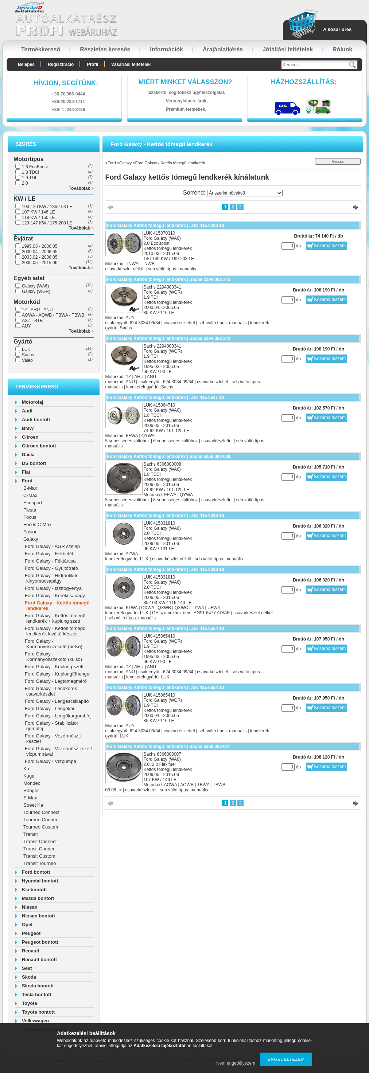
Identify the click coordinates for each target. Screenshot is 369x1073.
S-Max (30, 797)
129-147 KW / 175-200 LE (47, 223)
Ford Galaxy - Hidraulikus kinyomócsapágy (51, 578)
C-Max (30, 495)
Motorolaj (32, 402)
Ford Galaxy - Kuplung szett (54, 666)
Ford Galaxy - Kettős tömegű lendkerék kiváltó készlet (55, 631)
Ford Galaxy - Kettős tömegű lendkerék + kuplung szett (55, 618)
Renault (30, 950)
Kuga (28, 776)
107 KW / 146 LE (38, 212)
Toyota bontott (38, 1012)
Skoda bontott (38, 985)
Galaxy (30, 539)
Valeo (27, 360)
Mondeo (31, 783)
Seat (27, 968)
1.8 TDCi (30, 172)
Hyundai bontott (40, 881)
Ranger (31, 790)
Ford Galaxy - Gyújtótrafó (51, 568)
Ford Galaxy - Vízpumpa (50, 761)
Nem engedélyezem (235, 1063)
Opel (27, 924)
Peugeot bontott (40, 942)
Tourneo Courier (40, 819)
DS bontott (34, 463)
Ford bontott (36, 872)
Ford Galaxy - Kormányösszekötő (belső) (53, 643)
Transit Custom (39, 856)
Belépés (26, 64)
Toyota (29, 1003)
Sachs (28, 354)
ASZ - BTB (32, 320)
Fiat (26, 472)
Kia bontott (34, 889)
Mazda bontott (38, 898)
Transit (30, 834)
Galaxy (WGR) (36, 291)
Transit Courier (38, 848)
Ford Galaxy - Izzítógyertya (53, 588)
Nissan (30, 907)
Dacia (28, 454)
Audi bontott (36, 419)
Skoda (29, 977)
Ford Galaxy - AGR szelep (52, 546)
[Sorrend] (245, 193)
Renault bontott (39, 959)
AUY (26, 326)
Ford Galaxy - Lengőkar (50, 708)
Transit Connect (40, 841)
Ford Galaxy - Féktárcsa (50, 561)
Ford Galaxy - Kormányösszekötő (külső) (53, 656)
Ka (26, 768)
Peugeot (31, 933)
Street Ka (33, 805)
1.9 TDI (29, 177)
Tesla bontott (36, 994)
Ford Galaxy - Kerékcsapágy (55, 595)
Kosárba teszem (330, 245)
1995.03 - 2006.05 (39, 246)
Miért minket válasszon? (185, 82)
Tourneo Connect (41, 812)
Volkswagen (35, 1020)
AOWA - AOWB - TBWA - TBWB (53, 315)
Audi (27, 411)
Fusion (30, 531)
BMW (28, 428)
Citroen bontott (39, 446)
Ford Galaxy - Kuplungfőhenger (58, 674)
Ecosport (32, 502)
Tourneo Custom (40, 827)
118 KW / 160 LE (38, 217)
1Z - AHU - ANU (37, 309)
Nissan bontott (38, 916)
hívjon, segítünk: (66, 83)
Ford (27, 480)
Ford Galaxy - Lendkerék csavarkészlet (51, 691)
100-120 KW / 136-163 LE (47, 206)
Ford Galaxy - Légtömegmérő (56, 681)
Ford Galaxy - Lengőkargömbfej (58, 715)
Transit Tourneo (39, 863)
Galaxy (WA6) (35, 286)
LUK (26, 349)
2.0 (25, 183)
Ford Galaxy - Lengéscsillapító (57, 701)
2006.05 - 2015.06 (39, 262)
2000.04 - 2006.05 (39, 251)
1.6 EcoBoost (35, 166)
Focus (29, 517)
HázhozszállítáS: (304, 82)
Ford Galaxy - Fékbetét (49, 553)
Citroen (30, 437)
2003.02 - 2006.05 (39, 257)
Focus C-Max (37, 524)
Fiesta (29, 510)
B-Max (30, 488)
